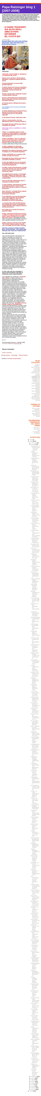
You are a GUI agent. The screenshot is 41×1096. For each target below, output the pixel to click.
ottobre (33, 444)
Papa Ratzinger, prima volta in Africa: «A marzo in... (35, 1055)
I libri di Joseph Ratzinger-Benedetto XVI (36, 410)
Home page (14, 355)
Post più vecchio (23, 355)
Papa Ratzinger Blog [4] (36, 386)
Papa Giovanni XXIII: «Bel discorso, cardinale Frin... (35, 986)
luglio (32, 1079)
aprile (32, 1084)
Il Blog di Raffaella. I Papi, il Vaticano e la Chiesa (35, 366)
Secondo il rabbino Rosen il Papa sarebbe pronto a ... (35, 562)
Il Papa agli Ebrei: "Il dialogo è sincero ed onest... (34, 687)
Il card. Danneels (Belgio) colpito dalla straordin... (35, 580)
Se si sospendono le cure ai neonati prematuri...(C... (35, 880)
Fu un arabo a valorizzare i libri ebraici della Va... (34, 722)
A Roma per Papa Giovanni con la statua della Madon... (35, 813)
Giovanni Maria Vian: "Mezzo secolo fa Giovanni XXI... (35, 1048)
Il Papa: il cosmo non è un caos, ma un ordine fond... (35, 502)
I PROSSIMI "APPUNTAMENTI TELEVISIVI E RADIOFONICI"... (35, 781)
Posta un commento (7, 352)
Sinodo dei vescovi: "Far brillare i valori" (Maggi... (35, 927)
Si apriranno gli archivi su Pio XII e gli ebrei (35, 545)
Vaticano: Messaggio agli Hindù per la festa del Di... (35, 973)
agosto (33, 1078)
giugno (33, 1081)
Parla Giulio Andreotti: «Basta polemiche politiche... (34, 587)
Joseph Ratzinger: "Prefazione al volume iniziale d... (35, 851)
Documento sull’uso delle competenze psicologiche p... (35, 574)
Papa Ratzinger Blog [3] (36, 389)
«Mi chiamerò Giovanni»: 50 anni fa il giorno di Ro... (35, 921)
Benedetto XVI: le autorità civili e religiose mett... (35, 993)
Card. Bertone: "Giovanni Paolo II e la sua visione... (35, 915)
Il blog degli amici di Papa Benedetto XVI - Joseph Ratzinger (35, 372)
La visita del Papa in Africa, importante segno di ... (35, 1060)
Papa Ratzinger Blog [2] (36, 391)
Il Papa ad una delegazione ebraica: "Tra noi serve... (35, 699)
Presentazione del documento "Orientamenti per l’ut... (35, 716)
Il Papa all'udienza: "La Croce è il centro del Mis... (35, 833)
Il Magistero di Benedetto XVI (36, 377)
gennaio (33, 1089)
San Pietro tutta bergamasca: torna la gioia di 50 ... (35, 839)
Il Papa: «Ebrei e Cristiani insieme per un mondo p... (35, 568)
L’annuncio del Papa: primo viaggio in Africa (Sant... (35, 1035)
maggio (33, 1083)
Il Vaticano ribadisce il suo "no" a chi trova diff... (35, 556)
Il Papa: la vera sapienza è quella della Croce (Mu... (35, 478)
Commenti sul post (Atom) (14, 358)
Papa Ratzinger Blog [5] (36, 383)
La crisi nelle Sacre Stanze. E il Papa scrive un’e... (35, 693)
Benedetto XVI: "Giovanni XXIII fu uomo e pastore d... (35, 903)
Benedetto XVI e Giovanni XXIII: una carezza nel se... (35, 752)
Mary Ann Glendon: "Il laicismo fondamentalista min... (35, 872)
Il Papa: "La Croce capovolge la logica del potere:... (35, 793)
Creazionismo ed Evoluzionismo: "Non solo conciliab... (35, 448)
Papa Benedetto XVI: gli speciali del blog (35, 399)
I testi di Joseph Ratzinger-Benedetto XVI (36, 395)
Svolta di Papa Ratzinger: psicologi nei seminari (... (35, 484)
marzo (33, 1086)
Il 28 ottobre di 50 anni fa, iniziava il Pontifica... (34, 947)
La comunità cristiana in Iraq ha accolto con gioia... (34, 1011)
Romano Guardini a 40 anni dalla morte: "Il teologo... (35, 594)
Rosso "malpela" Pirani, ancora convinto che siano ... (35, 892)
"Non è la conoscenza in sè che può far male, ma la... (35, 550)
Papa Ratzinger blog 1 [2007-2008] (18, 8)
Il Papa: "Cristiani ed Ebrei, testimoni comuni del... (35, 668)
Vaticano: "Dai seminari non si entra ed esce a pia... (35, 674)
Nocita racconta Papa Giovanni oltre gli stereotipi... (35, 999)
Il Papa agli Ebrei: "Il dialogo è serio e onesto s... (35, 634)
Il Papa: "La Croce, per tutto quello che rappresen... (34, 800)
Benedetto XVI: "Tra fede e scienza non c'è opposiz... (35, 489)
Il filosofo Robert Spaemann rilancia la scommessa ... (35, 540)
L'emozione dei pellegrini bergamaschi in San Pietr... (35, 806)
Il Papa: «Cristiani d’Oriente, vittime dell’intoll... (34, 979)
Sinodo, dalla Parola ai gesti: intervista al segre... (34, 826)
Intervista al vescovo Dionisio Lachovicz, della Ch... (34, 773)
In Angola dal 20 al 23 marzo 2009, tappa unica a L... (35, 746)
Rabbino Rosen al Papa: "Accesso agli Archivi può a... (35, 655)
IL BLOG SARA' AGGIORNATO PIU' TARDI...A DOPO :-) (35, 508)
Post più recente (5, 355)
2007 (31, 1091)
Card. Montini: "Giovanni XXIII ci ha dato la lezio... (35, 1017)
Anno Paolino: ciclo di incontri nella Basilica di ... (35, 1005)
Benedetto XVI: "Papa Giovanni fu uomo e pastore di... (35, 909)
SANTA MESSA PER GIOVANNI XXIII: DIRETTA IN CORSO (35, 935)
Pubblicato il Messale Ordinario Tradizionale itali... (35, 759)
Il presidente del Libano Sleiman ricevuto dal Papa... (35, 495)
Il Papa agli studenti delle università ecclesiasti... (35, 613)
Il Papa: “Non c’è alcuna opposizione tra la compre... (35, 526)
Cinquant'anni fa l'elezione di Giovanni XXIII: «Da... (35, 1023)
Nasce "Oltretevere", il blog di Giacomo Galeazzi (35, 1029)
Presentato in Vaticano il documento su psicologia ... (35, 704)
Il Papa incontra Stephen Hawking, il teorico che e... (35, 461)
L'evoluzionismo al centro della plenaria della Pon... (35, 600)
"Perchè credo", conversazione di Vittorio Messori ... (35, 886)
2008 (31, 441)
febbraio (33, 1087)
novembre (34, 443)
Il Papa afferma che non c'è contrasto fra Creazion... (35, 520)
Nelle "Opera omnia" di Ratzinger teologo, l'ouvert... (34, 858)
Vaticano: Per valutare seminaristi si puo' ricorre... (35, 710)
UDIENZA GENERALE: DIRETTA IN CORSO (35, 845)
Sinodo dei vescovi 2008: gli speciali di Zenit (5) (35, 467)
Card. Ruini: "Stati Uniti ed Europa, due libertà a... (35, 897)
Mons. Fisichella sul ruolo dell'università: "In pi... (35, 728)
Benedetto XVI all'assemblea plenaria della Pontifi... (35, 473)
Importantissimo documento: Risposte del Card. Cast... (35, 959)
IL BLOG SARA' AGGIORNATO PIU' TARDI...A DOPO (35, 740)
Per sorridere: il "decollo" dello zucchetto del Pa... (35, 787)
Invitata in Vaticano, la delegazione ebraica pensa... (35, 680)
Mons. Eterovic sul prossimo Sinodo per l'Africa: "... (35, 941)
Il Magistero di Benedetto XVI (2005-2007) (36, 380)
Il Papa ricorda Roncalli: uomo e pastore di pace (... (35, 820)
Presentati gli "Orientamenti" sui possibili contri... (35, 662)
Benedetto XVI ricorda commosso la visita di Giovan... (35, 865)
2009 (31, 439)
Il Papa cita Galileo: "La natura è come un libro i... (35, 514)
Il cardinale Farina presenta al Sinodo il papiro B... (34, 1072)
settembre (34, 1076)
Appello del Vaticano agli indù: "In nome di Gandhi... (35, 733)
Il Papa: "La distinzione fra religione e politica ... (35, 1066)
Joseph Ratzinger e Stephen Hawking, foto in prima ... (35, 454)
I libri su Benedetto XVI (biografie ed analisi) (36, 414)
